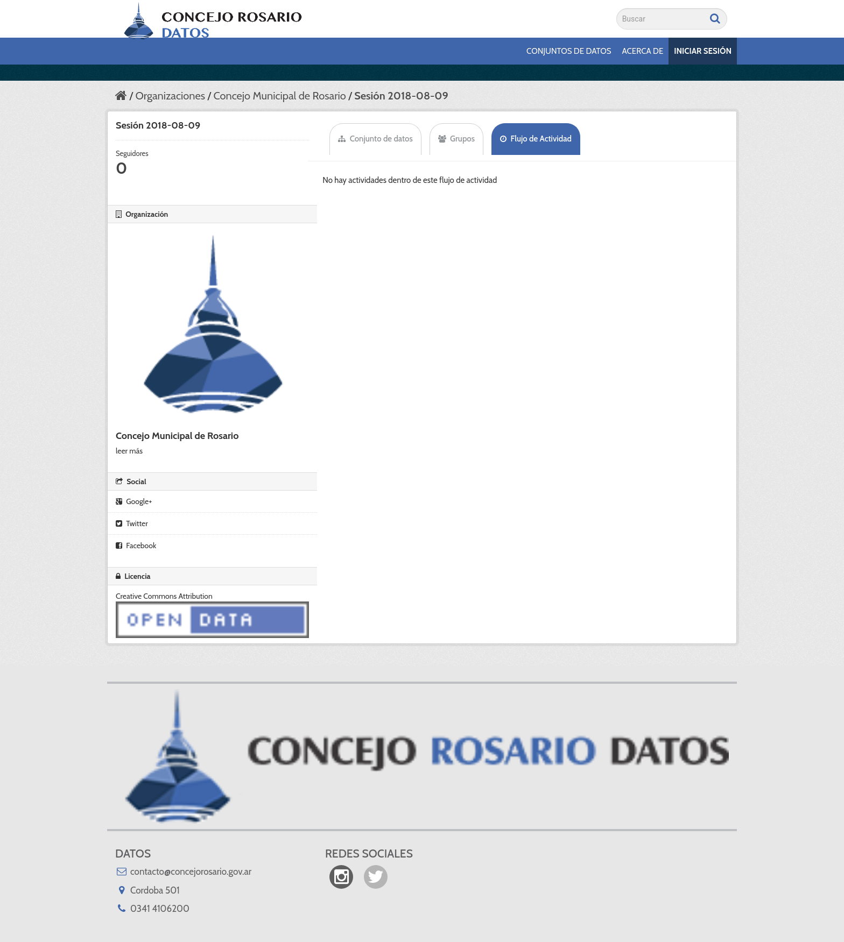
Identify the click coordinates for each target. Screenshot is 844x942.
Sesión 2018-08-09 (401, 95)
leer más (129, 451)
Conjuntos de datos (568, 51)
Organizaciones (170, 95)
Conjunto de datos (375, 139)
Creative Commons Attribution (164, 596)
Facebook (136, 545)
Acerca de (643, 51)
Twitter (132, 523)
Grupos (456, 139)
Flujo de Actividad (536, 139)
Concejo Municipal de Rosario (279, 95)
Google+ (134, 501)
